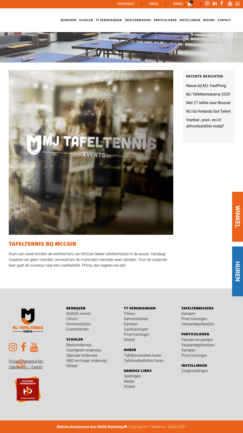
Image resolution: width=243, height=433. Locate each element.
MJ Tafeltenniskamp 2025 (208, 94)
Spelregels (125, 3)
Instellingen (194, 365)
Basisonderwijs (79, 345)
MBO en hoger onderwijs (86, 360)
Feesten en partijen (197, 339)
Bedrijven (76, 308)
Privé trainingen (137, 334)
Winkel (178, 3)
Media (153, 3)
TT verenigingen (140, 308)
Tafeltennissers (198, 308)
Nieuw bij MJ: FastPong (206, 85)
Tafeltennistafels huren (143, 355)
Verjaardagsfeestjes (198, 324)
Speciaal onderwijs (82, 355)
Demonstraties (78, 324)
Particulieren (195, 334)
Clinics (71, 319)
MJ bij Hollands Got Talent (208, 111)
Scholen (74, 339)
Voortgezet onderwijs (84, 350)
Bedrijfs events (78, 313)
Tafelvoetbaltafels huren (144, 360)
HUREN (237, 271)
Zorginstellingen (195, 371)
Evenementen (77, 329)
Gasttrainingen (136, 329)
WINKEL (237, 217)
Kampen (131, 324)
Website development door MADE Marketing (90, 427)
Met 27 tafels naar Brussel (208, 103)
